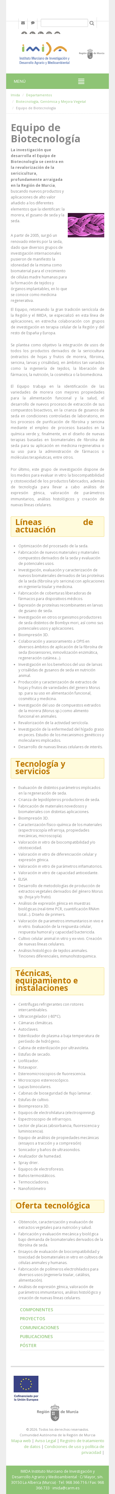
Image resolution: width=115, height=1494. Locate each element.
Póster (28, 1345)
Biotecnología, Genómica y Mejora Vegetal (51, 101)
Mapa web (21, 1440)
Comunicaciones (39, 1327)
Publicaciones (36, 1336)
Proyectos (32, 1318)
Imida (15, 95)
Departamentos (39, 95)
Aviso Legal (45, 1440)
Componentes (36, 1309)
